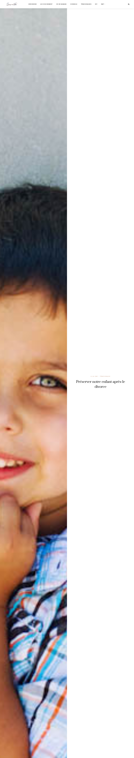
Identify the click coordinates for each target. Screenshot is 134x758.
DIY (96, 4)
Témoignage (105, 376)
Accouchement (46, 4)
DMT (102, 4)
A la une (94, 376)
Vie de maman (61, 4)
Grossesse (32, 4)
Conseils (73, 4)
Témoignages (86, 4)
